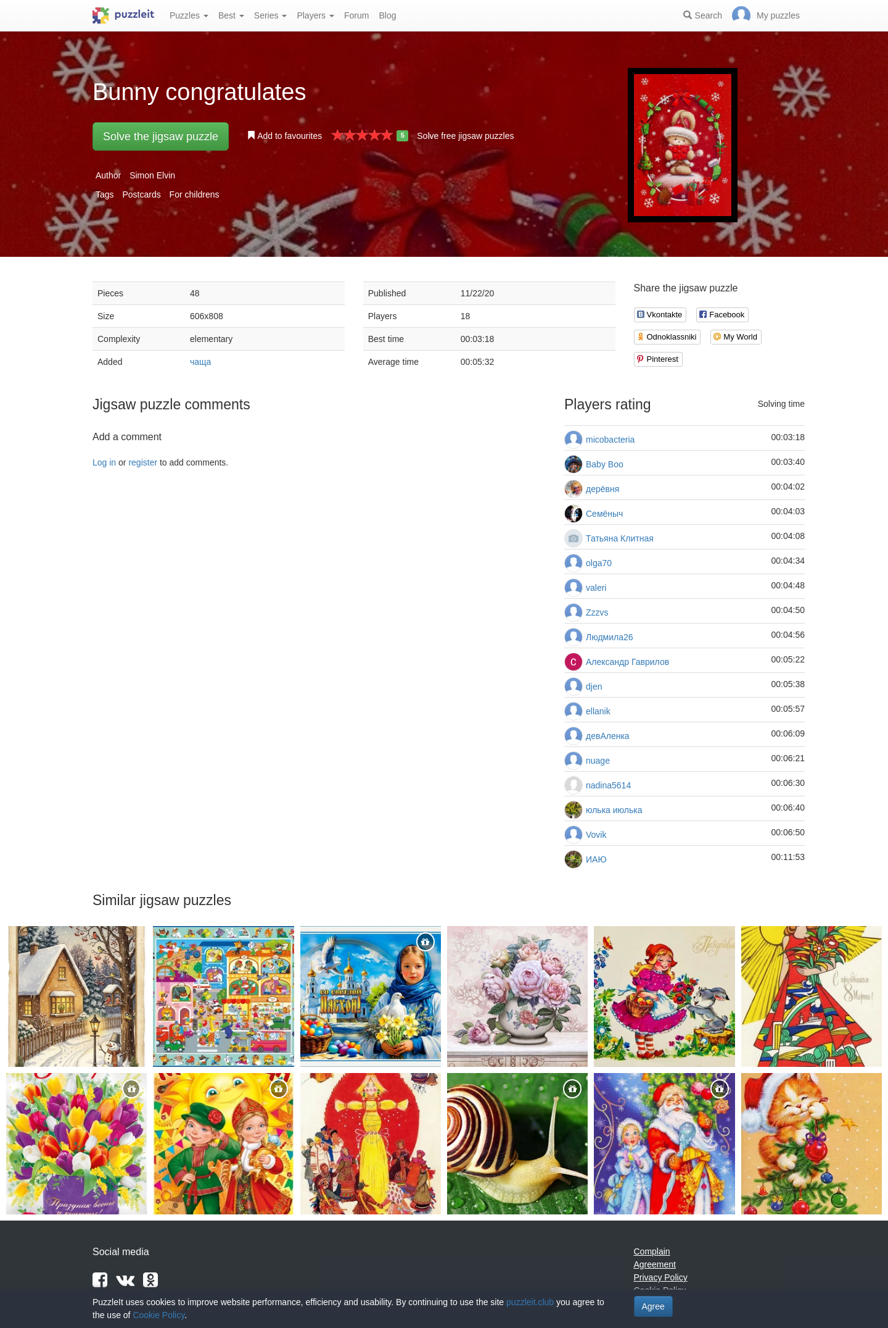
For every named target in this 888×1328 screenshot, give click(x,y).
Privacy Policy (661, 1277)
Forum (356, 15)
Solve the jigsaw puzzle (160, 136)
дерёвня (602, 489)
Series (270, 15)
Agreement (655, 1264)
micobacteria (610, 440)
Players (315, 15)
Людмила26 (609, 637)
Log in (104, 462)
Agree (653, 1306)
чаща (200, 362)
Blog (387, 15)
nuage (598, 761)
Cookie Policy (158, 1315)
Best (231, 15)
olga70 (599, 563)
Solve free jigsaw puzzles (465, 136)
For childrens (195, 194)
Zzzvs (597, 612)
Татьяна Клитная (620, 538)
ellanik (598, 711)
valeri (596, 588)
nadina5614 (608, 785)
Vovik (596, 835)
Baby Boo (604, 464)
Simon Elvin (152, 175)
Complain (652, 1251)
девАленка (608, 736)
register (142, 462)
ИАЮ (596, 859)
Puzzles (189, 15)
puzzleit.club (530, 1302)
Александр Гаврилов (627, 662)
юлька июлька (614, 810)
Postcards (141, 194)
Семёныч (604, 514)
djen (594, 686)
